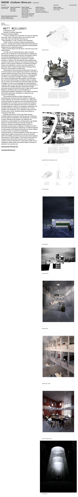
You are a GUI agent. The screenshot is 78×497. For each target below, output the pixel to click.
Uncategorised (73, 5)
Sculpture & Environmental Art (42, 12)
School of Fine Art (40, 7)
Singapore (56, 5)
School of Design (25, 7)
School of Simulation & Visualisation (9, 16)
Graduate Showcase (20, 2)
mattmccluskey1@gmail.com (9, 146)
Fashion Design (25, 9)
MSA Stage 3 (13, 8)
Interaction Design (26, 10)
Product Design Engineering (28, 14)
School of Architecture (15, 7)
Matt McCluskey (15, 28)
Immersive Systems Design (7, 17)
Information (36, 2)
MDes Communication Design (28, 13)
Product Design (4, 8)
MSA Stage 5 (13, 10)
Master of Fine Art (40, 9)
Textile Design (25, 17)
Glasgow (3, 5)
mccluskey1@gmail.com (8, 150)
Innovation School (5, 7)
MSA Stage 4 (13, 9)
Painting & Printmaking (41, 10)
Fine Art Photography (40, 8)
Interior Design (25, 12)
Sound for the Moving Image (7, 18)
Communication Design (27, 8)
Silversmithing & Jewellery (27, 15)
